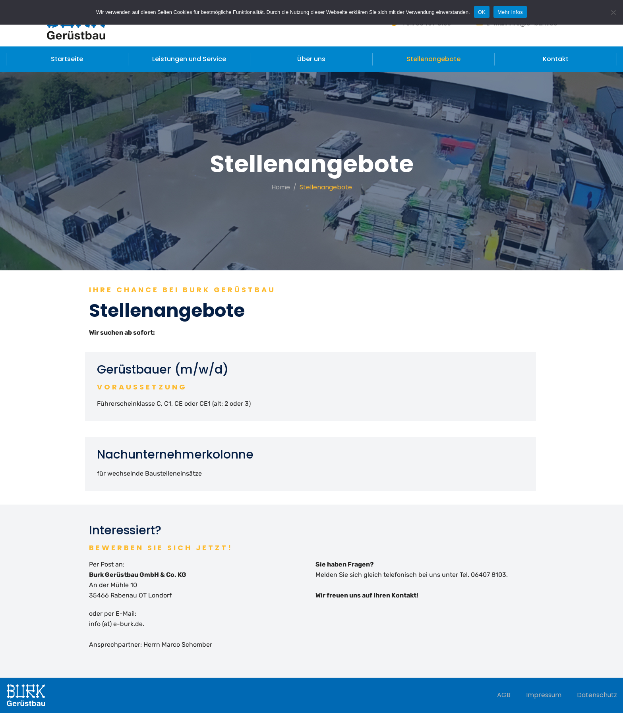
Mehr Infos (510, 12)
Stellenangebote (433, 59)
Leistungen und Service (189, 59)
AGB (504, 695)
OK (482, 12)
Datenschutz (597, 695)
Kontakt (556, 59)
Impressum (543, 695)
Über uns (311, 59)
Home (280, 187)
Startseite (67, 59)
